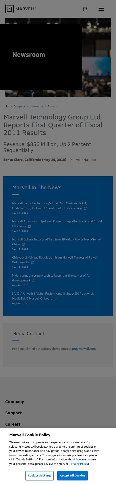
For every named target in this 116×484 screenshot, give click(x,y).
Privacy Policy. (79, 464)
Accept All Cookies (72, 475)
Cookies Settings (39, 475)
